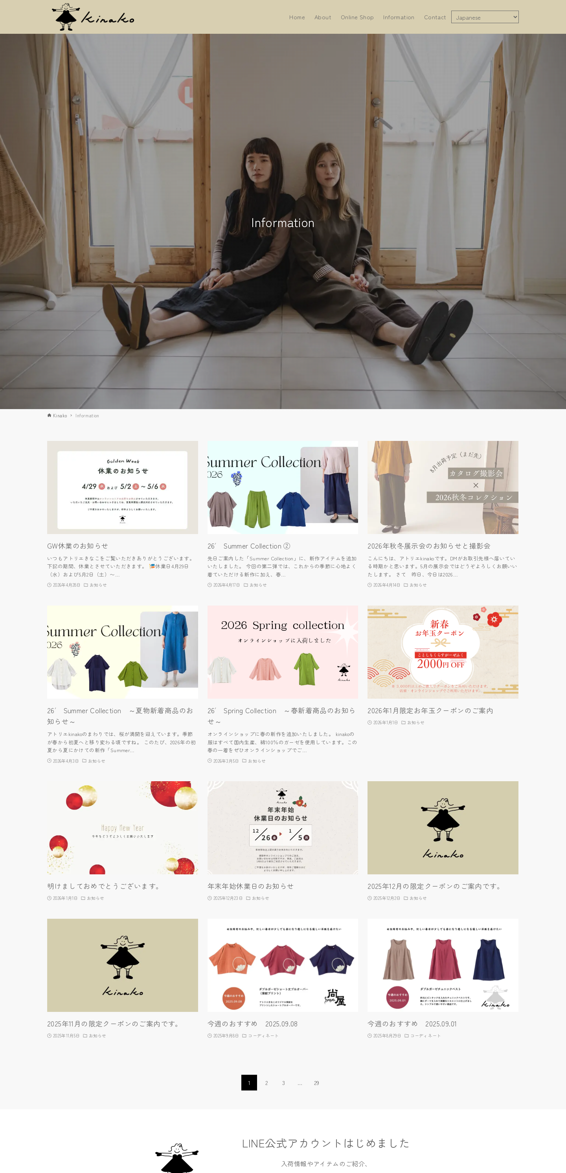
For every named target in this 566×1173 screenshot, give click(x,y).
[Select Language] (485, 17)
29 (317, 1083)
